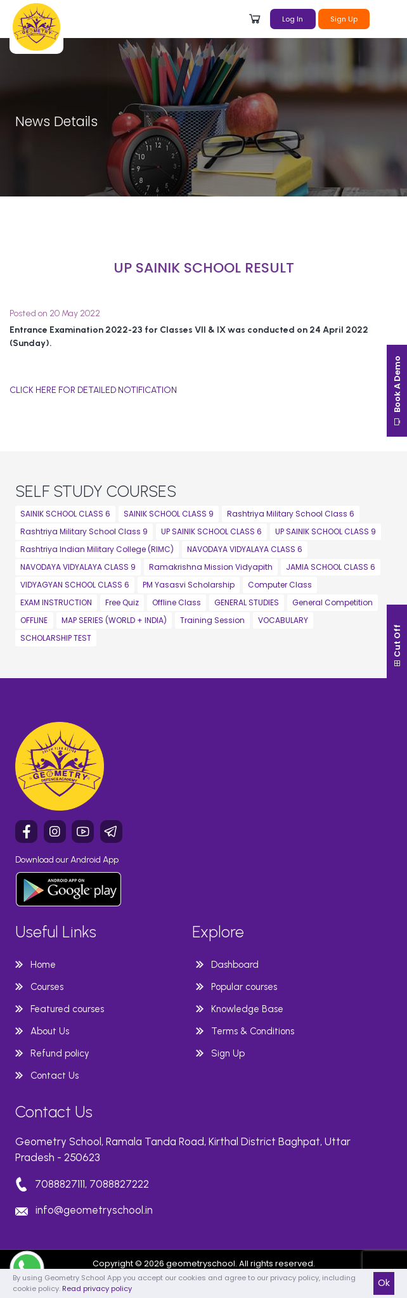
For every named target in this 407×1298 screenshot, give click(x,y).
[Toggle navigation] (384, 17)
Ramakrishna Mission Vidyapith (211, 567)
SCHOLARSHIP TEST (55, 638)
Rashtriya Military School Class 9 (84, 531)
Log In (292, 19)
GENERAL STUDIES (246, 602)
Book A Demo (397, 391)
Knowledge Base (247, 1009)
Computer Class (280, 584)
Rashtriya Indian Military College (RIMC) (97, 549)
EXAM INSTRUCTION (56, 602)
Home (43, 964)
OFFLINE (34, 620)
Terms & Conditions (252, 1031)
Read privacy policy (97, 1288)
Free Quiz (122, 602)
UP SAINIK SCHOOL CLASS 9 (325, 531)
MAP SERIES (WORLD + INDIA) (114, 620)
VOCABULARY (283, 620)
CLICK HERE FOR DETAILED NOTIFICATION (93, 390)
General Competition (332, 602)
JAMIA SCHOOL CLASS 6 (330, 567)
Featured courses (67, 1009)
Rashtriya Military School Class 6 (290, 513)
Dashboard (235, 964)
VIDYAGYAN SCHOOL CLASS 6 (74, 584)
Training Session (212, 620)
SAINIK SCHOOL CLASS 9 (169, 513)
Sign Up (344, 19)
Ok (384, 1282)
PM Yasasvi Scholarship (189, 584)
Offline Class (176, 602)
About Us (49, 1031)
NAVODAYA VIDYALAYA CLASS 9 (78, 567)
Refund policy (59, 1053)
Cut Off (397, 645)
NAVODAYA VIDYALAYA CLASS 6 (244, 549)
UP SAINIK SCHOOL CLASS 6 (211, 531)
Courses (46, 987)
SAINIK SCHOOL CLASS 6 (65, 513)
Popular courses (244, 987)
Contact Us (54, 1075)
